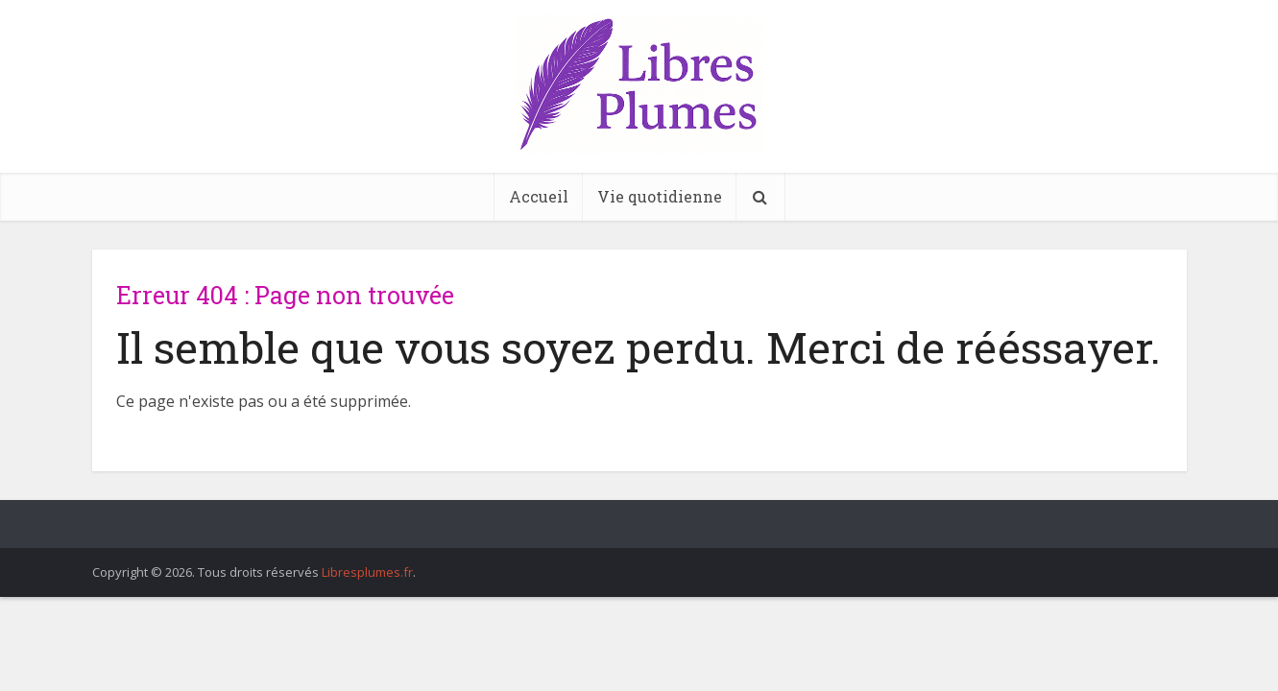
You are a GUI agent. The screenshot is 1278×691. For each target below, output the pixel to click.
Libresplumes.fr (367, 572)
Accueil (538, 196)
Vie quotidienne (659, 196)
